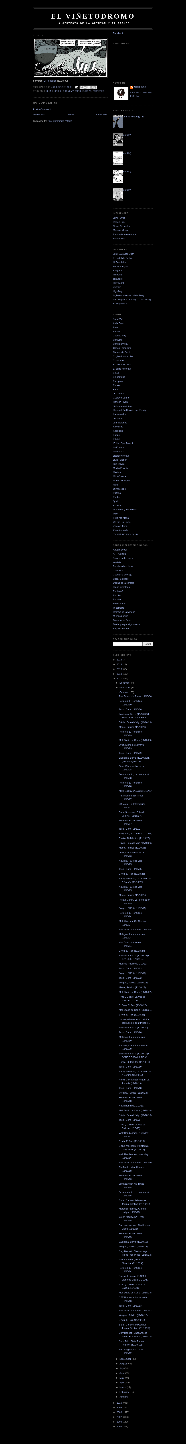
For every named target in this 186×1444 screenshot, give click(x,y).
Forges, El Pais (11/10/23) (132, 973)
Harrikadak (118, 283)
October (124, 692)
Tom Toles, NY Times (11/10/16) (135, 1162)
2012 (120, 673)
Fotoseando (119, 603)
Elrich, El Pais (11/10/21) (132, 1014)
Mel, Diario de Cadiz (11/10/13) (135, 1292)
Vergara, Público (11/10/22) (133, 982)
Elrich (116, 373)
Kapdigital (118, 430)
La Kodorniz (119, 447)
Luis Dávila (119, 464)
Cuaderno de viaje (122, 574)
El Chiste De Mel (122, 364)
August (124, 1363)
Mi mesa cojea (120, 616)
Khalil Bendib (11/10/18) (131, 1105)
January (124, 1396)
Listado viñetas (121, 455)
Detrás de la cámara (123, 582)
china (49, 91)
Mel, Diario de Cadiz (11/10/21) (135, 1010)
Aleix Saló (118, 323)
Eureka (116, 385)
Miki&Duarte (119, 476)
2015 (120, 659)
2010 (120, 1402)
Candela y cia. (120, 343)
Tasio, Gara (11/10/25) (130, 869)
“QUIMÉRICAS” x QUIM (125, 534)
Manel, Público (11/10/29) (132, 727)
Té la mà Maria (121, 517)
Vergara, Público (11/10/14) (133, 1246)
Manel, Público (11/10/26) (132, 847)
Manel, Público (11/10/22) (132, 987)
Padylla (117, 493)
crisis (58, 91)
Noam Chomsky (121, 226)
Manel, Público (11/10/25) (132, 895)
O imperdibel (119, 489)
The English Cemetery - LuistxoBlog (132, 299)
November (125, 687)
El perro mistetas (122, 368)
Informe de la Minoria (124, 612)
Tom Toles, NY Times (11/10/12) (135, 1310)
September (126, 1359)
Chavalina (118, 570)
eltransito (118, 278)
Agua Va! (118, 319)
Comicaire (118, 360)
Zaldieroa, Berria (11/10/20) (133, 1027)
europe (86, 91)
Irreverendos (119, 414)
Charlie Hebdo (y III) (132, 116)
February (125, 1392)
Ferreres (98, 91)
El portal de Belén (122, 258)
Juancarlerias (120, 422)
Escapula (118, 381)
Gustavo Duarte (121, 397)
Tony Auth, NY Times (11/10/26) (135, 833)
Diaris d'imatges (121, 587)
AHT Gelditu (119, 554)
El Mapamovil (120, 303)
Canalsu (117, 339)
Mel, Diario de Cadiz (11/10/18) (135, 1110)
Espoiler (117, 599)
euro (78, 91)
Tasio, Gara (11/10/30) (130, 709)
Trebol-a (117, 274)
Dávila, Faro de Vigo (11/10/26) (135, 843)
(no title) (126, 135)
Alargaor (117, 270)
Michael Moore (120, 230)
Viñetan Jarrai (120, 526)
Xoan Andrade (120, 530)
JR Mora (117, 418)
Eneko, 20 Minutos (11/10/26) (134, 838)
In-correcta (118, 607)
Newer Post (39, 114)
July (122, 1368)
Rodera (117, 505)
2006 (120, 1421)
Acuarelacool (120, 549)
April (122, 1382)
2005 (120, 1426)
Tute (115, 513)
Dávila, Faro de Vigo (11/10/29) (135, 722)
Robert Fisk (119, 222)
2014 (120, 664)
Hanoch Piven (120, 402)
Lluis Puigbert (120, 459)
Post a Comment (42, 109)
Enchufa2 (118, 591)
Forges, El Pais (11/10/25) (132, 908)
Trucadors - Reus (122, 620)
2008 (120, 1412)
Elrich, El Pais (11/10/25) (132, 873)
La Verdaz (118, 451)
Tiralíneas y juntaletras (125, 509)
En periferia (119, 377)
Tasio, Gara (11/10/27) (130, 828)
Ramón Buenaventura (124, 234)
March (123, 1387)
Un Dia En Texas (122, 522)
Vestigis (117, 287)
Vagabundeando (121, 628)
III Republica (119, 262)
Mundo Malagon (121, 480)
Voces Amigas (120, 266)
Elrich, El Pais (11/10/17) (132, 1141)
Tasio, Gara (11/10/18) (130, 1088)
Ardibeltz (140, 87)
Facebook (118, 33)
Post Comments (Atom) (60, 121)
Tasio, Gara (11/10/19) (130, 1066)
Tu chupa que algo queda (126, 624)
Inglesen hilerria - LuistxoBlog (128, 295)
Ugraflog (117, 291)
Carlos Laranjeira (122, 348)
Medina (117, 472)
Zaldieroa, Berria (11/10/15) (133, 1241)
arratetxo (117, 562)
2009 (120, 1407)
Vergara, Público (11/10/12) (133, 1315)
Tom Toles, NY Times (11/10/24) (135, 929)
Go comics (118, 393)
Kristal (116, 439)
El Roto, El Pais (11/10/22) (133, 1005)
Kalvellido (118, 426)
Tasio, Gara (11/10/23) (130, 968)
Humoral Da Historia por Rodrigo (130, 410)
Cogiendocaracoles (123, 356)
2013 (120, 669)
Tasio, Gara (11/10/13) (130, 1305)
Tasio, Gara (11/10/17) (130, 1119)
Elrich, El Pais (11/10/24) (132, 950)
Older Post (102, 114)
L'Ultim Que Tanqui (123, 443)
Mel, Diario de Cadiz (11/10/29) (135, 740)
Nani (115, 484)
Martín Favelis (120, 468)
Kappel (116, 435)
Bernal (116, 331)
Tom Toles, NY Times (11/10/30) (135, 696)
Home (71, 114)
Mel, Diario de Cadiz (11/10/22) (135, 992)
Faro (115, 389)
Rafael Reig (119, 238)
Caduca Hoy (119, 335)
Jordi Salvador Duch (123, 253)
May (122, 1377)
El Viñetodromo (93, 16)
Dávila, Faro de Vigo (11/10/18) (135, 1115)
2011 (120, 678)
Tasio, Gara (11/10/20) (130, 1032)
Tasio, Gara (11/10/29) (130, 753)
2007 (120, 1417)
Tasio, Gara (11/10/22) (130, 978)
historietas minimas (123, 406)
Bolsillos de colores (123, 566)
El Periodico (50, 80)
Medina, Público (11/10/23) (133, 963)
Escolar (117, 595)
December (125, 682)
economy (68, 91)
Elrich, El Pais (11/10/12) (132, 1320)
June (122, 1373)
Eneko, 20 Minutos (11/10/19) (134, 1062)
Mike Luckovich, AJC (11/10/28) (135, 791)
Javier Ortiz (119, 217)
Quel (115, 501)
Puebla (116, 497)
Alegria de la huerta (123, 558)
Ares (115, 327)
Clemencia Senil (121, 352)
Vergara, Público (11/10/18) (133, 1092)
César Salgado (121, 578)
